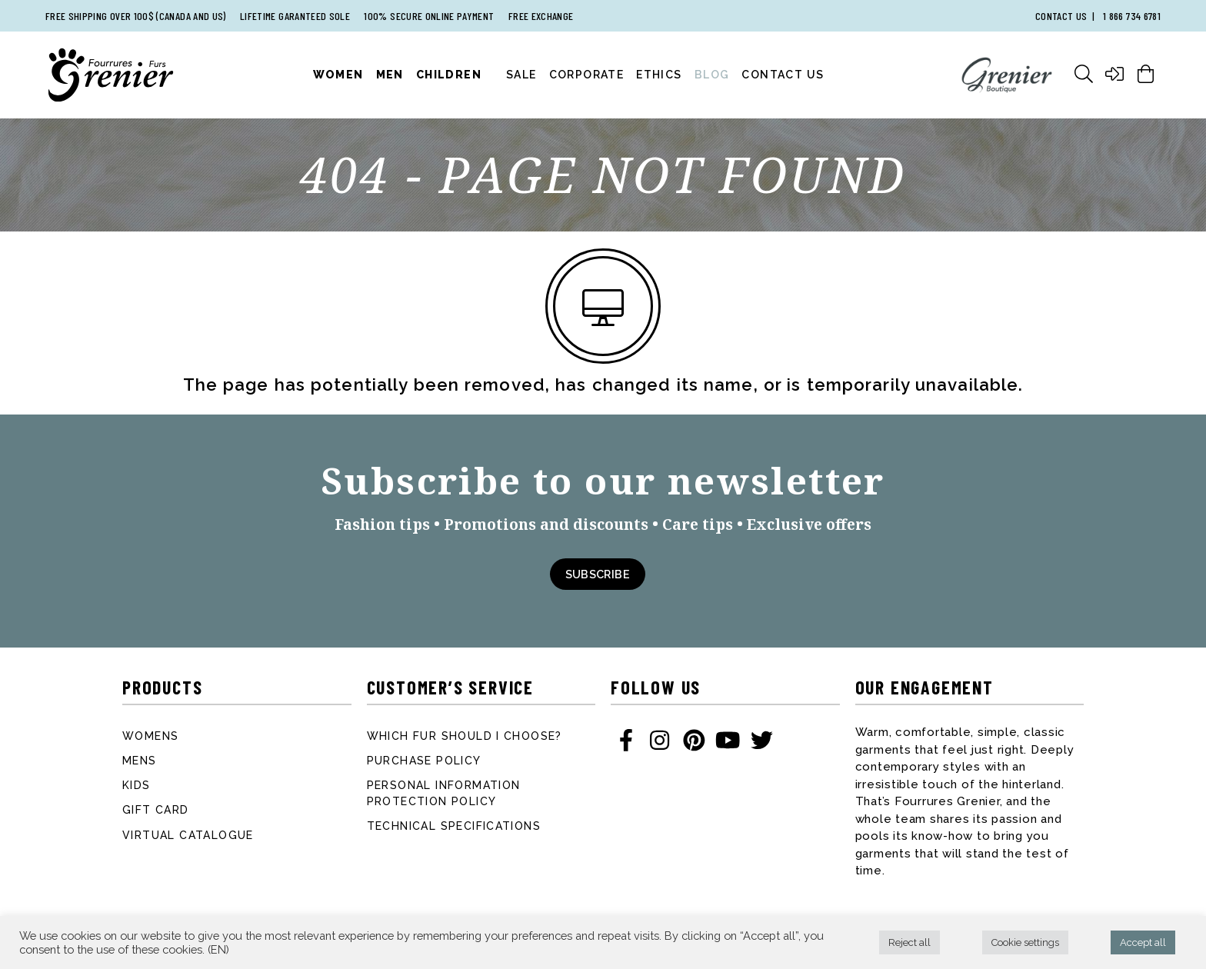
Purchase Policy (424, 760)
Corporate (587, 74)
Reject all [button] (909, 942)
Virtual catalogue (188, 835)
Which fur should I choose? (464, 736)
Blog (712, 74)
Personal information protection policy (444, 793)
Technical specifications (454, 826)
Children (448, 74)
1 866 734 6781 (1132, 15)
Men (390, 74)
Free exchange (541, 15)
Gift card (155, 810)
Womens (150, 736)
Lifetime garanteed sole (295, 15)
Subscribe (597, 574)
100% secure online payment (429, 15)
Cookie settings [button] (1025, 942)
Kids (136, 785)
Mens (139, 760)
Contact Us (782, 74)
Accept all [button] (1143, 942)
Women (338, 74)
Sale (521, 74)
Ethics (658, 74)
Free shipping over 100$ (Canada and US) (135, 15)
